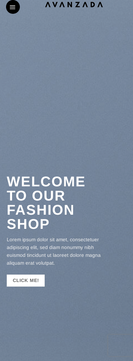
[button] (13, 7)
